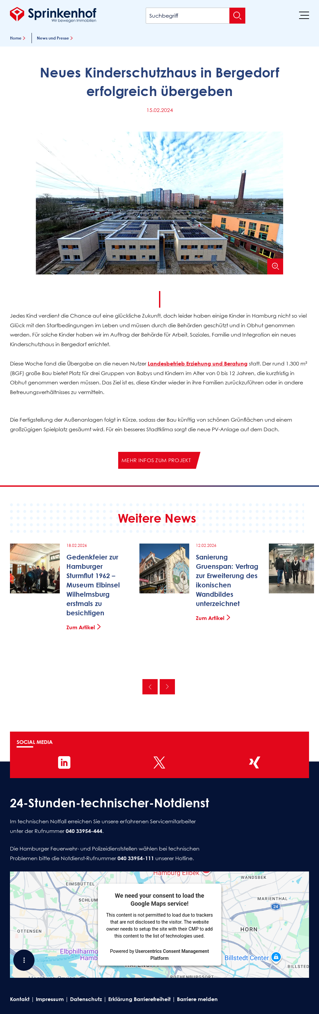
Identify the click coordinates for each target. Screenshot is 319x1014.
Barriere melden (197, 999)
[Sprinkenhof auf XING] (254, 762)
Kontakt (20, 999)
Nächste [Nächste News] (167, 686)
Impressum (50, 999)
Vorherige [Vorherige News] (150, 686)
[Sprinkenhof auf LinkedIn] (64, 762)
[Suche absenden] (237, 16)
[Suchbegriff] (195, 16)
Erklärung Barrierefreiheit (139, 999)
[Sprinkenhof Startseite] (53, 14)
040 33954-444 (84, 831)
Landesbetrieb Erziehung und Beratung (198, 363)
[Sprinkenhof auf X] (159, 762)
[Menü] (304, 15)
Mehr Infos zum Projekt (156, 460)
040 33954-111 (136, 858)
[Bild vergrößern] (275, 266)
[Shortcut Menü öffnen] (24, 960)
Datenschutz (86, 999)
